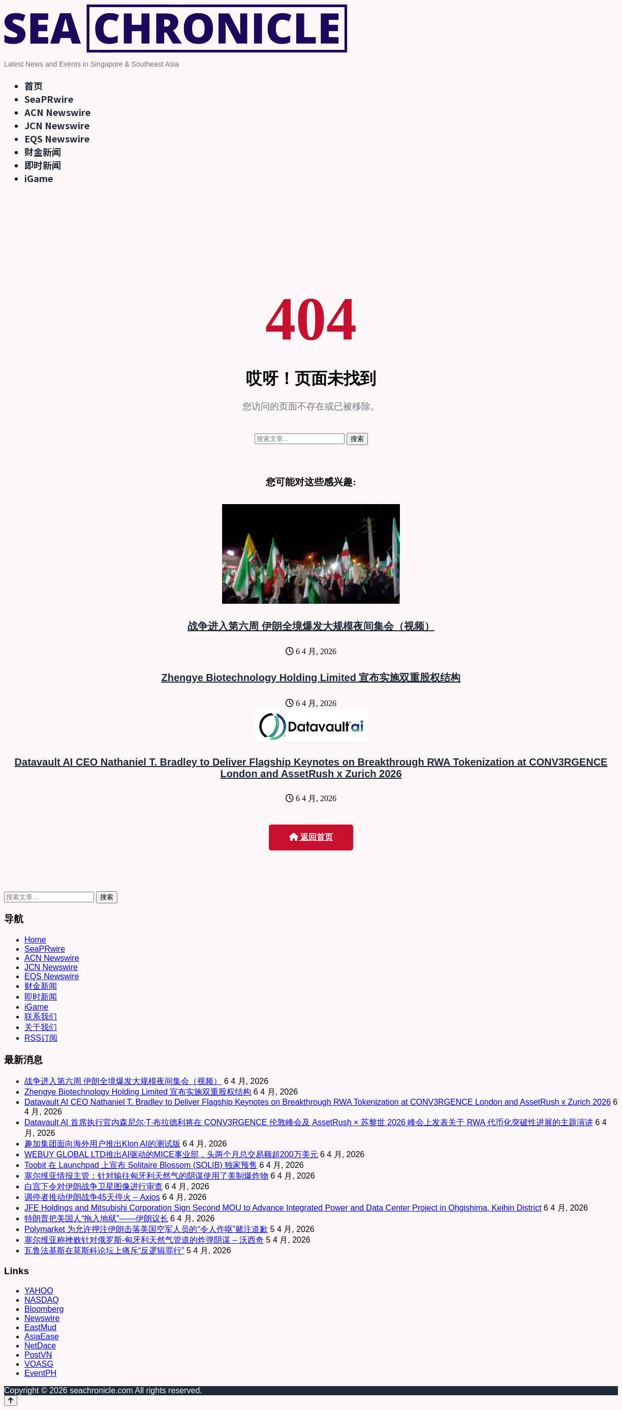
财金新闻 (42, 151)
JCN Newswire (56, 125)
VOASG (38, 1364)
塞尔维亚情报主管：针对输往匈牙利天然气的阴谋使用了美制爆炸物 (146, 1175)
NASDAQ (41, 1300)
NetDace (40, 1345)
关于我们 (40, 1027)
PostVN (38, 1354)
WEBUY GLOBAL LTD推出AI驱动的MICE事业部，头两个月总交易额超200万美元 (171, 1154)
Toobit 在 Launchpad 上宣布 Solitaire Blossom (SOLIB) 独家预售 (140, 1165)
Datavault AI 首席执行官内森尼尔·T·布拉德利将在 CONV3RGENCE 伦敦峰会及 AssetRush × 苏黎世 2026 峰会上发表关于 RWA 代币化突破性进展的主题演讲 (308, 1122)
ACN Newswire (57, 112)
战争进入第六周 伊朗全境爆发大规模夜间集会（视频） (311, 626)
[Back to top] (10, 1400)
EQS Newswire (56, 138)
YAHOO (38, 1290)
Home (35, 939)
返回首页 (311, 837)
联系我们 (40, 1016)
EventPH (40, 1373)
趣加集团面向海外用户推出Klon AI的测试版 (102, 1143)
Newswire (41, 1318)
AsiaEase (41, 1336)
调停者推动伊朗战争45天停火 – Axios (92, 1197)
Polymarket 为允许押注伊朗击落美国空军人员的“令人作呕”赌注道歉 (146, 1229)
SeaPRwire (48, 98)
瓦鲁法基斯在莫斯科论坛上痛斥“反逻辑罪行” (104, 1250)
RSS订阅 (40, 1038)
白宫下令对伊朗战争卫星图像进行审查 (93, 1186)
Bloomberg (44, 1309)
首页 (33, 85)
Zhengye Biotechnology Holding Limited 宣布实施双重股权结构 (311, 677)
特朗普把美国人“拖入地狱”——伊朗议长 (96, 1218)
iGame (38, 178)
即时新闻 (42, 164)
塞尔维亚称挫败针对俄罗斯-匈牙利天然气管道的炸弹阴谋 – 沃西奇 (144, 1240)
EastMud (40, 1327)
